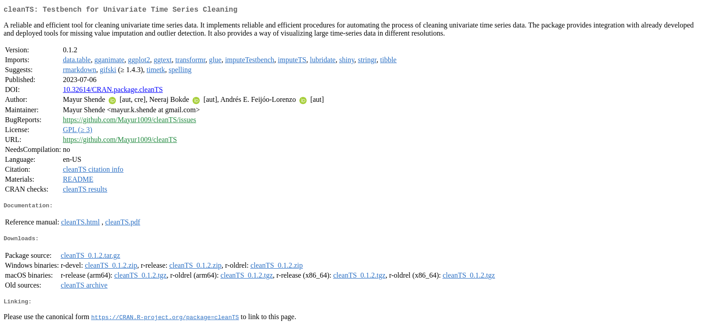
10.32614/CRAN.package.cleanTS (113, 91)
